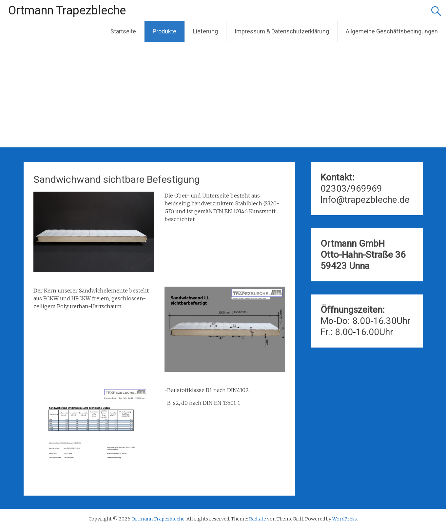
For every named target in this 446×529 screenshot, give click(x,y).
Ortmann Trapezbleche (67, 10)
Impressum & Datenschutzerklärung (282, 31)
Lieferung (205, 31)
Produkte (164, 31)
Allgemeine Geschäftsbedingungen (392, 31)
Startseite (123, 31)
